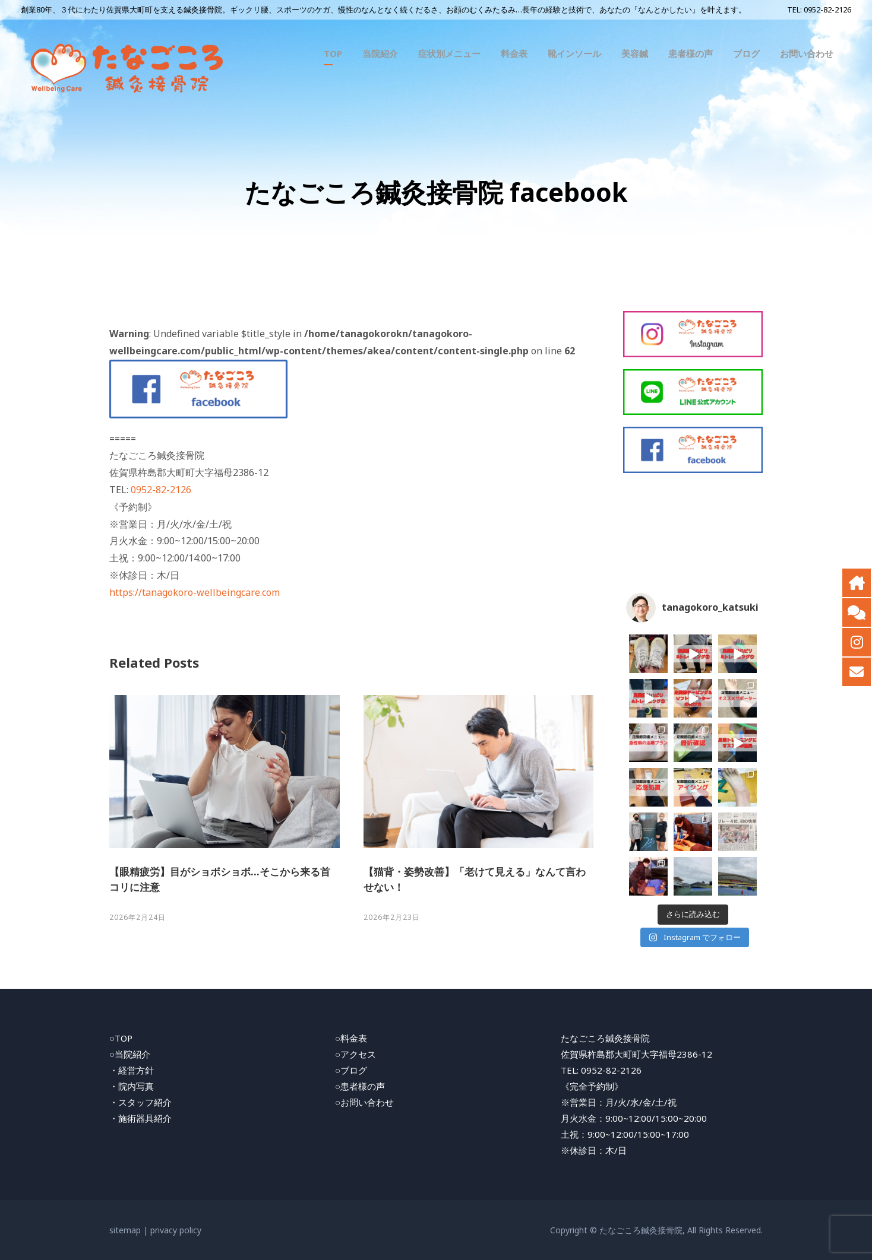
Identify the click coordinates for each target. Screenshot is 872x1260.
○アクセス (355, 1054)
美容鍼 (634, 53)
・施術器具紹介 (140, 1118)
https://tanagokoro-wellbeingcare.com (194, 592)
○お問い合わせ (364, 1102)
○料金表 (351, 1038)
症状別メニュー (449, 53)
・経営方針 (131, 1070)
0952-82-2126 (827, 9)
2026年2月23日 (392, 917)
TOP (333, 53)
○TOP (120, 1038)
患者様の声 (690, 53)
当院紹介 (380, 53)
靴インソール (574, 53)
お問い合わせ (806, 53)
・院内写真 (131, 1086)
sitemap (125, 1230)
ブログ (746, 53)
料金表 (514, 53)
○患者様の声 (360, 1086)
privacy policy (175, 1230)
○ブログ (351, 1070)
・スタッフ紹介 (140, 1102)
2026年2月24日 (137, 917)
